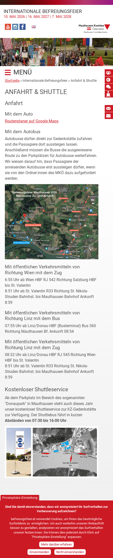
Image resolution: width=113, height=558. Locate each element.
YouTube (8, 27)
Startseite (12, 81)
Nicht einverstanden (70, 552)
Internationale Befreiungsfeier (56, 14)
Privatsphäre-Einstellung (19, 498)
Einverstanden (39, 552)
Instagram (15, 27)
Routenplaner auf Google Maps (31, 121)
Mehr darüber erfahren (56, 545)
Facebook (22, 27)
